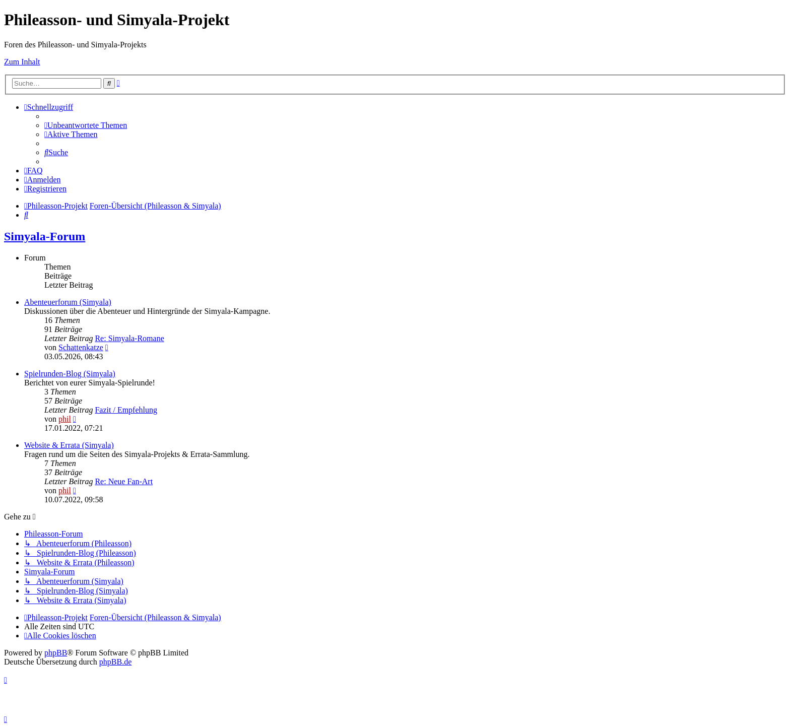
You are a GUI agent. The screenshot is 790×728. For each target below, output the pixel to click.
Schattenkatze (80, 347)
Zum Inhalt (22, 61)
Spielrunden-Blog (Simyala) (69, 373)
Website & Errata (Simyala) (69, 445)
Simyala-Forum (44, 236)
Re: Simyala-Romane (129, 338)
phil (64, 419)
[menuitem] (85, 125)
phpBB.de (115, 661)
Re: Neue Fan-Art (124, 481)
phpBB (55, 652)
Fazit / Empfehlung (126, 410)
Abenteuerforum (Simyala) (67, 302)
